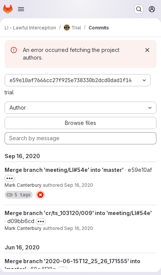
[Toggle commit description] (9, 178)
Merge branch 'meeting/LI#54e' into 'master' (64, 170)
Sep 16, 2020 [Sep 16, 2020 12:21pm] (78, 185)
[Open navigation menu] (21, 9)
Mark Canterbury (23, 185)
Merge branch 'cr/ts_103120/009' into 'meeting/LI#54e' (78, 213)
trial (9, 92)
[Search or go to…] (138, 9)
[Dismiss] (147, 50)
